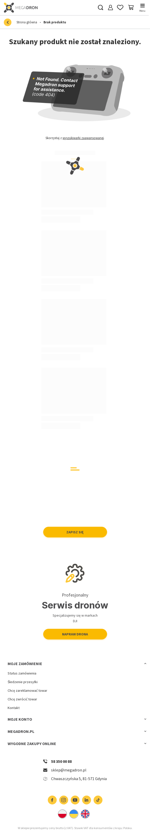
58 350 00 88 (61, 761)
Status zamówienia (22, 673)
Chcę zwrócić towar (22, 699)
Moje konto (20, 719)
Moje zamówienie (25, 663)
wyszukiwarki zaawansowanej (83, 138)
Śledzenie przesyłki (23, 682)
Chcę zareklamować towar (27, 690)
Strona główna (27, 22)
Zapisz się (75, 532)
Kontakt (14, 708)
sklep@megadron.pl (68, 769)
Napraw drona (75, 634)
